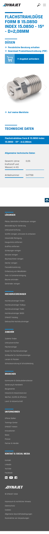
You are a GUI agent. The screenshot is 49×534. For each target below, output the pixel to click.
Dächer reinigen (11, 263)
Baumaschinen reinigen (14, 259)
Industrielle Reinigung (13, 238)
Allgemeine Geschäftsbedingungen (18, 514)
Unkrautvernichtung (12, 230)
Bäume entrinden (11, 279)
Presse (7, 439)
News (7, 435)
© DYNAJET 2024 (11, 494)
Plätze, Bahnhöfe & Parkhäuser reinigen (20, 221)
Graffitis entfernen (12, 246)
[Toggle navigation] (44, 7)
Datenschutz (10, 506)
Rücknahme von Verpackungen (17, 518)
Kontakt (8, 460)
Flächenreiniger (11, 347)
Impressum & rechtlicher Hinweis (18, 501)
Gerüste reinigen (11, 255)
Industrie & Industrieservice (16, 393)
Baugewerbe (10, 389)
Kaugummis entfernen (13, 242)
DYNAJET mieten (11, 427)
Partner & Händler (12, 443)
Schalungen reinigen (13, 250)
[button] (3, 87)
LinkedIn (8, 464)
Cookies (8, 510)
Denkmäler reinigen (12, 284)
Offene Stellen (10, 418)
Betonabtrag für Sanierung (15, 226)
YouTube (8, 469)
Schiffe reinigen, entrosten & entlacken (20, 234)
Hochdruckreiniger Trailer (14, 309)
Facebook (8, 473)
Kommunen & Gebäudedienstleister (19, 380)
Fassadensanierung (12, 267)
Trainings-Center (11, 422)
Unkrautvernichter (12, 343)
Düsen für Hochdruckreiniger (16, 351)
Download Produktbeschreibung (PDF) (27, 51)
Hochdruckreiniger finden (15, 301)
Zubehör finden (11, 339)
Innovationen (10, 431)
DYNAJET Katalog (11, 317)
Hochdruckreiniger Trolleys (15, 305)
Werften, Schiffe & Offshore (16, 397)
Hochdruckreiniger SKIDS (14, 313)
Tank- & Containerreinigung (15, 275)
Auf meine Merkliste (18, 112)
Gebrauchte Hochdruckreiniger (17, 321)
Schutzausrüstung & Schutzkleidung (19, 363)
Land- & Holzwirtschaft (14, 401)
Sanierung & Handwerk (14, 385)
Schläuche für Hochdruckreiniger (18, 355)
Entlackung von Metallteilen (15, 271)
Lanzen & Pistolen (12, 359)
